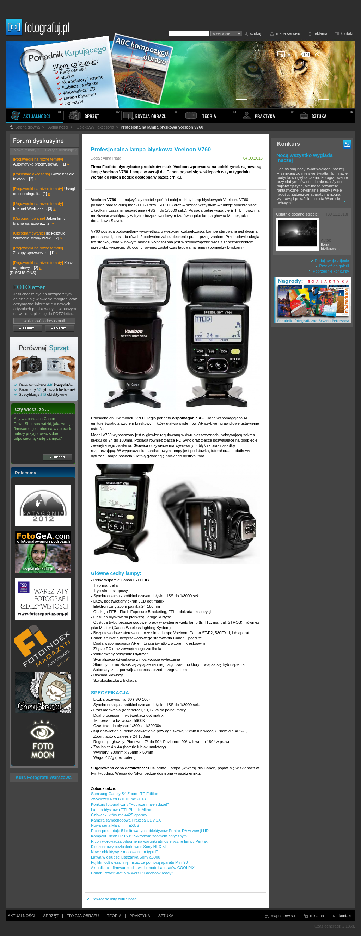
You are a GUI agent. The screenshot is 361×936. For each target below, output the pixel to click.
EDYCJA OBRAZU (83, 915)
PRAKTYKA (139, 915)
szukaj (255, 33)
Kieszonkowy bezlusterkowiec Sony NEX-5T (129, 846)
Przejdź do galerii (332, 266)
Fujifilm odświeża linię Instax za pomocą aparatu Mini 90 (139, 862)
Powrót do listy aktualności (112, 899)
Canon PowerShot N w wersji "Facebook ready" (132, 873)
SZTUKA (165, 915)
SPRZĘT (51, 915)
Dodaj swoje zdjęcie (330, 260)
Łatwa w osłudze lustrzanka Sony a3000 (125, 857)
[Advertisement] (312, 441)
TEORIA (114, 915)
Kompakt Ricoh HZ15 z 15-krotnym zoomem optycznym (139, 836)
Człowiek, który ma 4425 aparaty (119, 815)
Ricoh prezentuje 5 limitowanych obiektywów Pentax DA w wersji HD (150, 831)
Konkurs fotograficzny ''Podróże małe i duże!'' (130, 804)
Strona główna (25, 127)
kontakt (347, 33)
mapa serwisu (288, 33)
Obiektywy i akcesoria (95, 127)
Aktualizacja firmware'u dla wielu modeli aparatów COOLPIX (143, 868)
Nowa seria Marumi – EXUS (115, 825)
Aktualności (58, 127)
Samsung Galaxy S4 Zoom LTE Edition (124, 794)
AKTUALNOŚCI (21, 915)
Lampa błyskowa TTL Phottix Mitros (121, 809)
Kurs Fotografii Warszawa (44, 777)
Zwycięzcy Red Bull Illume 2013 (118, 799)
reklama (320, 33)
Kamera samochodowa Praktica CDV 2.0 (126, 820)
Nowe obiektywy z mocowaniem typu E (124, 852)
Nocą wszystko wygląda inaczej (304, 157)
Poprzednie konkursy (329, 271)
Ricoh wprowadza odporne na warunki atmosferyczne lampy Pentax (149, 841)
